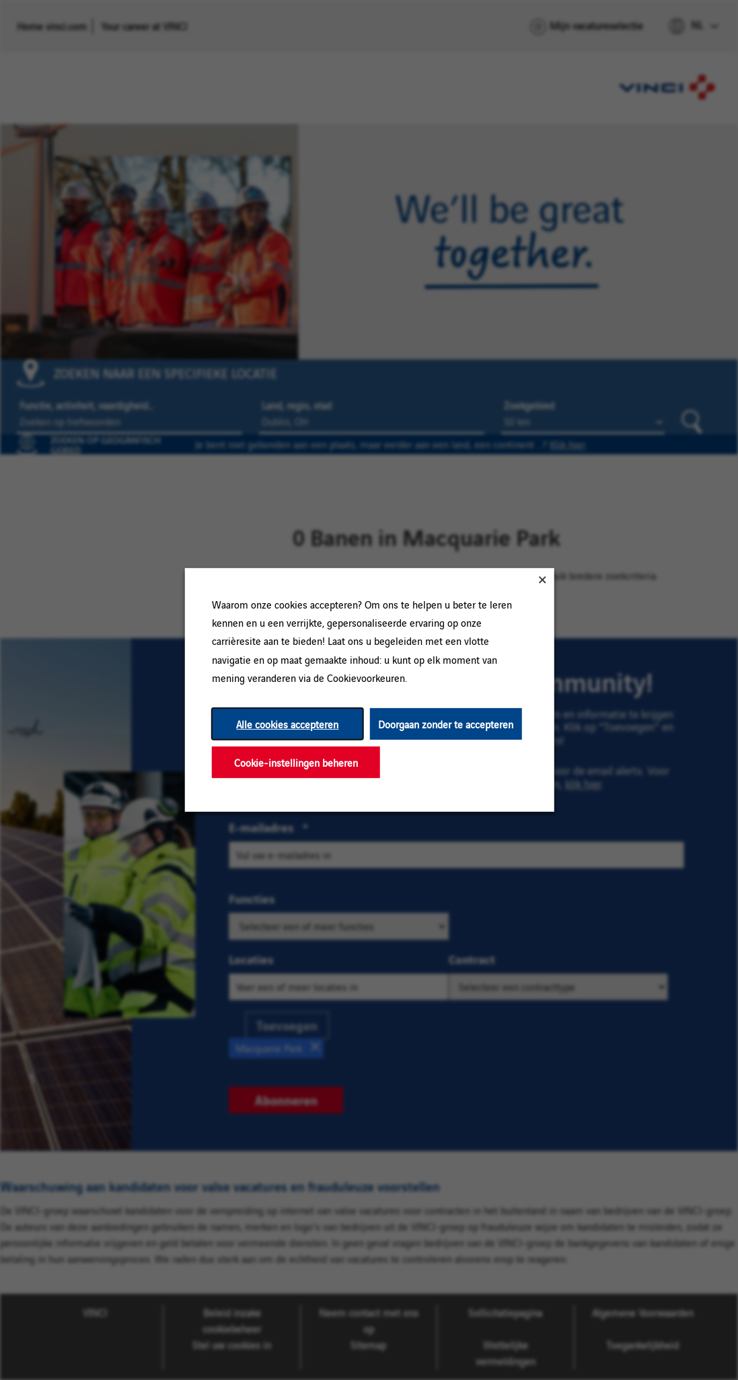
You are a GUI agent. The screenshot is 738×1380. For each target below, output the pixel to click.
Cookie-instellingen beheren (295, 762)
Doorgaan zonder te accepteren (445, 724)
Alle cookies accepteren (287, 724)
